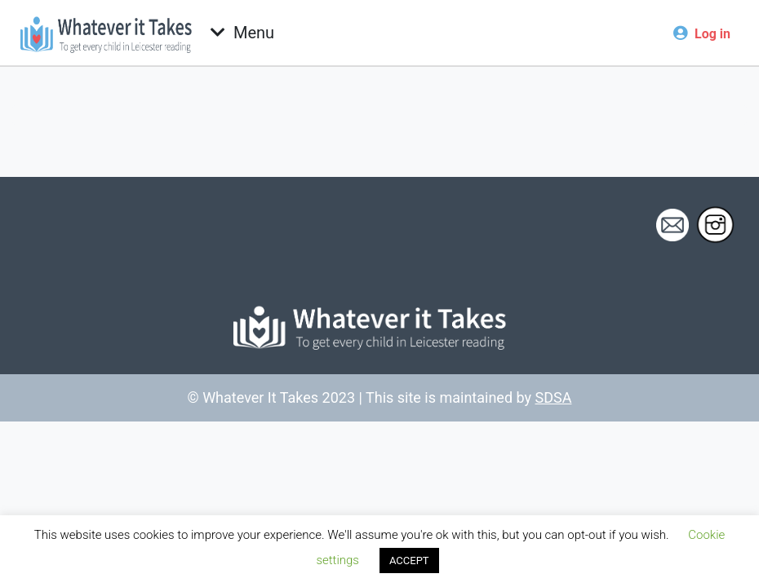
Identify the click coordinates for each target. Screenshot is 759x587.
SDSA (553, 397)
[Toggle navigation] (242, 32)
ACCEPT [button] (409, 560)
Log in (712, 34)
